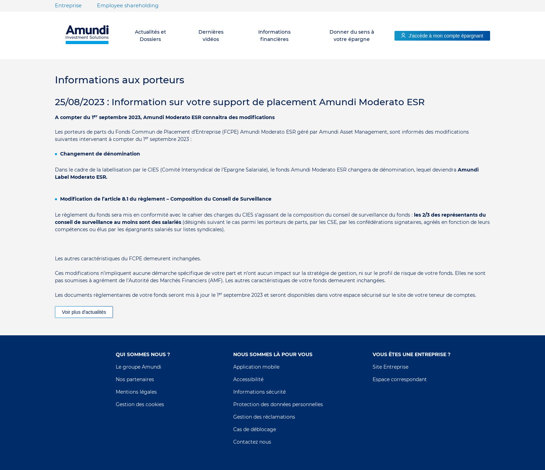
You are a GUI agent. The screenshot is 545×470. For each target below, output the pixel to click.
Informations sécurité (259, 392)
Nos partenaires (135, 379)
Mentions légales (136, 392)
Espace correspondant (400, 379)
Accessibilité (248, 379)
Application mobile (256, 367)
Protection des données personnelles (278, 404)
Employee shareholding (127, 5)
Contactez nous (252, 442)
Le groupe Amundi (138, 367)
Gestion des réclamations (264, 417)
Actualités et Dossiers (150, 35)
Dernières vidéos (210, 35)
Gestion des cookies (140, 404)
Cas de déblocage (254, 429)
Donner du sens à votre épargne (352, 35)
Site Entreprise (390, 367)
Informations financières (274, 35)
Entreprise (68, 5)
